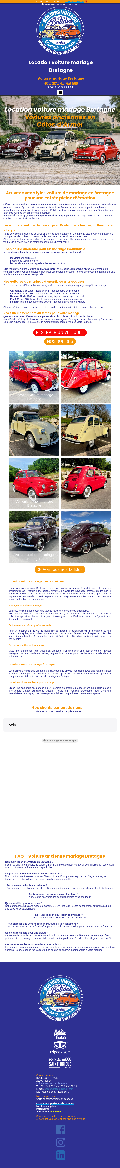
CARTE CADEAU (74, 1)
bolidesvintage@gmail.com (58, 1092)
